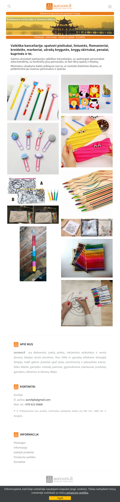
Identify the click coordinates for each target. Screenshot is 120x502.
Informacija (51, 37)
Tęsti (60, 498)
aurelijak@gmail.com (38, 399)
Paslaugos (39, 37)
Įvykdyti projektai (66, 37)
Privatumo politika (24, 457)
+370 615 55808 (34, 404)
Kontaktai (80, 37)
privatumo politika (77, 492)
